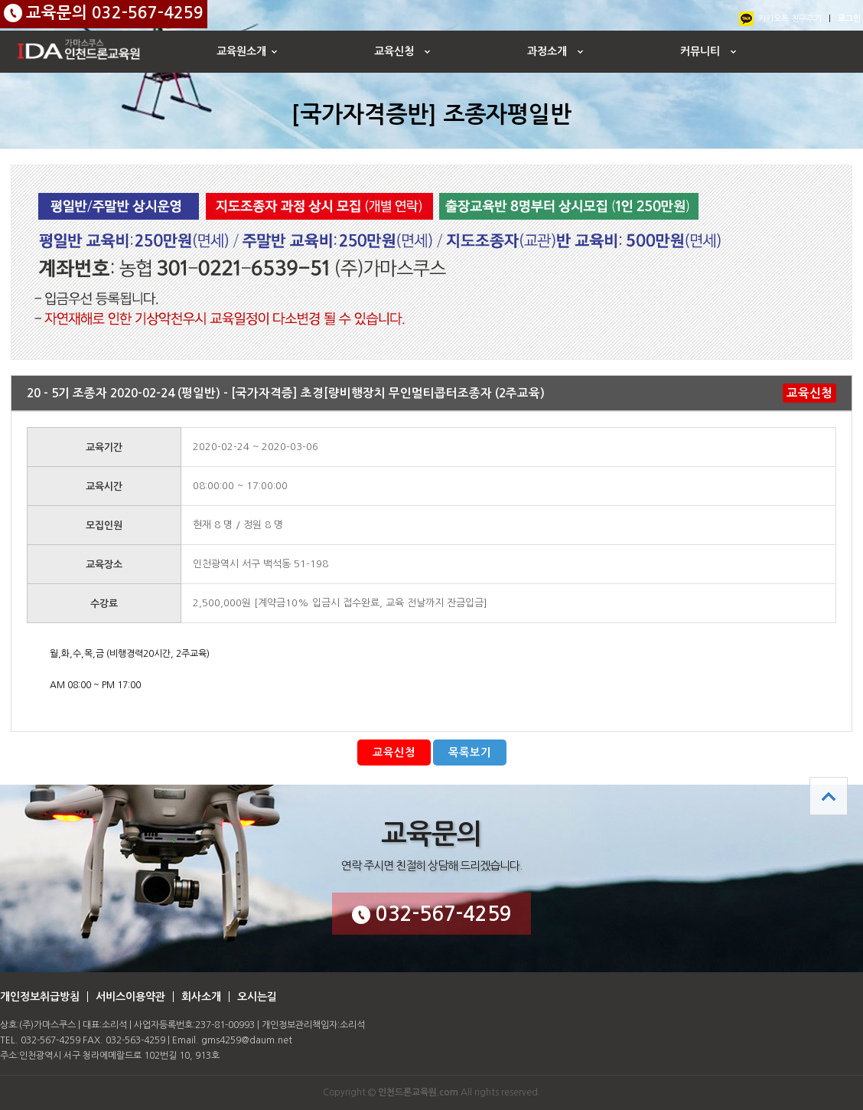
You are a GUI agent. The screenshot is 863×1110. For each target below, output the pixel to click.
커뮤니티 (700, 51)
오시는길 (257, 996)
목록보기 (469, 752)
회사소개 (201, 996)
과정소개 (547, 51)
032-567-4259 (432, 914)
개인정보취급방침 (40, 996)
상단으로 (828, 796)
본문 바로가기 (0, 0)
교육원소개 (241, 51)
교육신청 (394, 51)
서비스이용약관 (130, 996)
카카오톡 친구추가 (790, 19)
